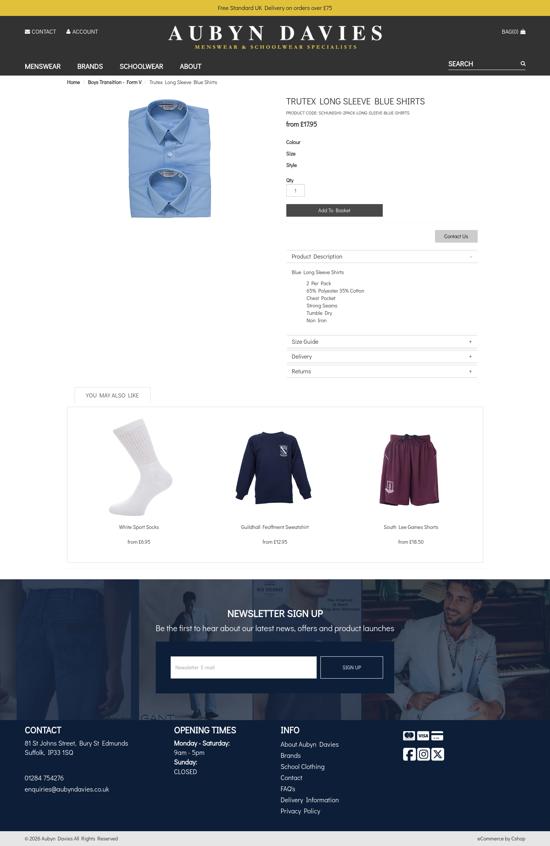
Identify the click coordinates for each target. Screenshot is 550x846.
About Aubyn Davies (310, 744)
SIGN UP (352, 667)
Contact (292, 777)
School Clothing (303, 766)
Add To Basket (334, 210)
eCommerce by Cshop (502, 838)
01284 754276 (44, 777)
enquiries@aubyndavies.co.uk (67, 789)
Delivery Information (310, 799)
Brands (90, 66)
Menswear (43, 66)
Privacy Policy (300, 810)
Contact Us (456, 236)
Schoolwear (141, 66)
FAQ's (288, 788)
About (190, 66)
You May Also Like (112, 395)
